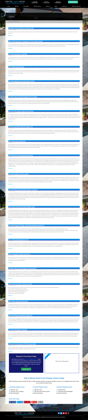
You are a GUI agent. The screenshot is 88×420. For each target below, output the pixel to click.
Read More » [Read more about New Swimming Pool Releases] (10, 149)
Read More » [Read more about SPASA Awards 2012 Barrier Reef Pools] (10, 262)
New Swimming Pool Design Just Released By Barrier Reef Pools (26, 225)
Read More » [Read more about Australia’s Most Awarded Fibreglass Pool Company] (10, 105)
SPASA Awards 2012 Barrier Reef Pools (19, 254)
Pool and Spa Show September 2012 (19, 240)
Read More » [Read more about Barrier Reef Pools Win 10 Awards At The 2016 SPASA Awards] (10, 48)
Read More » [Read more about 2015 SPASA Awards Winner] (10, 75)
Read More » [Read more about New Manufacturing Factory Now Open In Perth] (10, 91)
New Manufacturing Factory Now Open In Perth (21, 81)
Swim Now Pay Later (76, 6)
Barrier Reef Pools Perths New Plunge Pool (20, 315)
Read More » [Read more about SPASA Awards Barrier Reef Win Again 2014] (10, 135)
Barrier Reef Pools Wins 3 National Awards (20, 284)
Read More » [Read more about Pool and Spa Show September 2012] (10, 248)
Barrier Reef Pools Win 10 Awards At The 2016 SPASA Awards (26, 41)
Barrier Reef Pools (13, 21)
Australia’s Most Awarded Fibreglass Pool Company (23, 97)
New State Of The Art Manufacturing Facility (21, 155)
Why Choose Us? (37, 6)
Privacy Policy (53, 417)
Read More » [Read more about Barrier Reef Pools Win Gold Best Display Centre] (10, 219)
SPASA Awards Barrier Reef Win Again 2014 (21, 127)
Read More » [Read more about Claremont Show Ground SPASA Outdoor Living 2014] (10, 201)
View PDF (62, 364)
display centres (27, 359)
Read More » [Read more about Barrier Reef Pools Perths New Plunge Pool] (10, 324)
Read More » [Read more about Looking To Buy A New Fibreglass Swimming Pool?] (10, 278)
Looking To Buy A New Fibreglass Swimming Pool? (23, 268)
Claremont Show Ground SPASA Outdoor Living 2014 (23, 189)
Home (8, 6)
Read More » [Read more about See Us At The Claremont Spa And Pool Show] (10, 121)
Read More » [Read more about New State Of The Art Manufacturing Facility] (10, 168)
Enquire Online (26, 369)
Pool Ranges (26, 6)
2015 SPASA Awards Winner (16, 67)
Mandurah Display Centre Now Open (19, 174)
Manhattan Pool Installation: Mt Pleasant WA (21, 28)
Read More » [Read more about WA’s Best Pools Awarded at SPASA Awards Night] (10, 351)
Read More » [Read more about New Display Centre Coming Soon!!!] (10, 309)
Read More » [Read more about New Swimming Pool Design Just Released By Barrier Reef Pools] (10, 234)
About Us (48, 6)
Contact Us (64, 6)
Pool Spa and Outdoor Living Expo (18, 54)
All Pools (16, 6)
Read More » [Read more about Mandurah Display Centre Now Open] (10, 184)
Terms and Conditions (60, 417)
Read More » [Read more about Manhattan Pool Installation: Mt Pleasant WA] (10, 35)
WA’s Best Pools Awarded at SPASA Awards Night (22, 344)
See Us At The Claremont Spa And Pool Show (21, 111)
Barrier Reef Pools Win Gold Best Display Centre (22, 207)
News (56, 6)
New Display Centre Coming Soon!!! (18, 301)
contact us (35, 359)
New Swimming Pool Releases (17, 141)
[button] (12, 402)
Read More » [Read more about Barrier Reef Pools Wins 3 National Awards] (10, 295)
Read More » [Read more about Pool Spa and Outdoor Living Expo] (10, 61)
